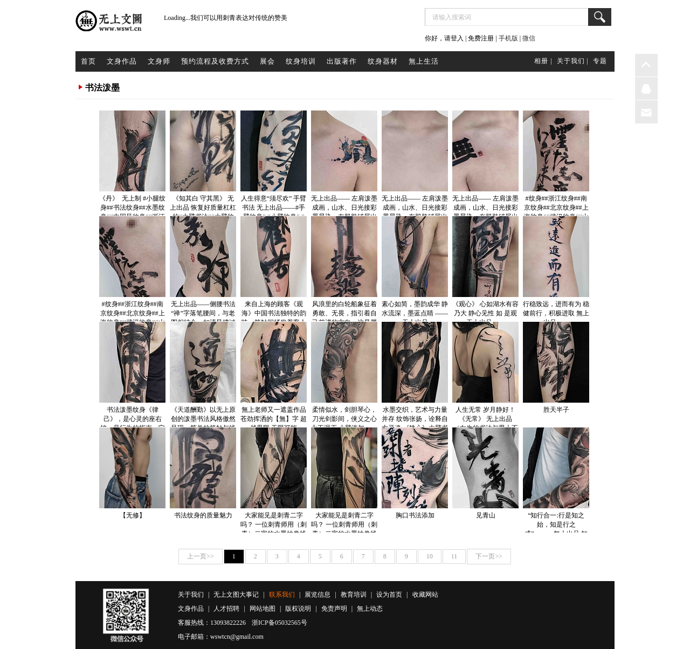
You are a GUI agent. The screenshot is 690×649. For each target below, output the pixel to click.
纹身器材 (383, 61)
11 (454, 556)
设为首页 (389, 594)
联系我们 (282, 594)
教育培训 (354, 594)
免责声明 (334, 608)
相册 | (543, 61)
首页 (88, 61)
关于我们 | (573, 61)
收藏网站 (425, 594)
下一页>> (488, 556)
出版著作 (342, 61)
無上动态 (370, 608)
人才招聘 (226, 608)
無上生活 (424, 61)
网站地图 (262, 608)
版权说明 (298, 608)
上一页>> (200, 556)
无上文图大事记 (236, 594)
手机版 (508, 38)
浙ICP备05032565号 (279, 622)
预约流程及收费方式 (215, 61)
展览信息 (317, 594)
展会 (267, 61)
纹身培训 (301, 61)
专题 (600, 61)
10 (429, 556)
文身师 (159, 61)
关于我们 (191, 594)
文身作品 (122, 61)
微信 (528, 38)
